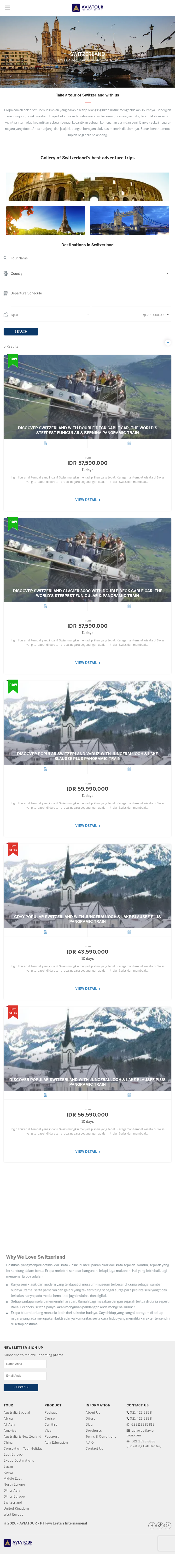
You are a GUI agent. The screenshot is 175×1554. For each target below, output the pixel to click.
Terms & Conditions (101, 1436)
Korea (8, 1472)
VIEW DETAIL (88, 518)
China (8, 1442)
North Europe (14, 1484)
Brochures (94, 1430)
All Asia (9, 1424)
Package (51, 1412)
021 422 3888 (141, 1418)
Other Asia (12, 1490)
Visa (48, 1430)
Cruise (50, 1418)
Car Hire (51, 1424)
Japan (8, 1466)
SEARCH (21, 331)
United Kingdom (16, 1508)
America (10, 1430)
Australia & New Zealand (22, 1436)
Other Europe (14, 1496)
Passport (52, 1436)
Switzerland (13, 1502)
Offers (90, 1418)
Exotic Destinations (19, 1460)
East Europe (13, 1454)
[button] (87, 276)
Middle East (13, 1478)
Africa (8, 1418)
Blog (89, 1424)
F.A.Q (90, 1442)
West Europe (13, 1514)
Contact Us (94, 1448)
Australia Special (17, 1412)
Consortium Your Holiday (23, 1448)
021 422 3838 (141, 1412)
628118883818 (140, 1424)
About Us (93, 1412)
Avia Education (56, 1442)
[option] (87, 204)
